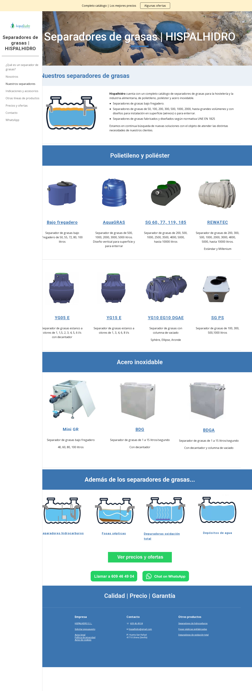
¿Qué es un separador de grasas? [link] (23, 67)
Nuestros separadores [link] (22, 84)
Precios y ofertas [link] (18, 105)
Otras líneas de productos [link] (24, 98)
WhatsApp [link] (14, 120)
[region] (126, 5)
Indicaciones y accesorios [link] (23, 91)
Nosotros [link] (13, 77)
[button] (248, 16)
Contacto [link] (13, 113)
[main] (148, 38)
